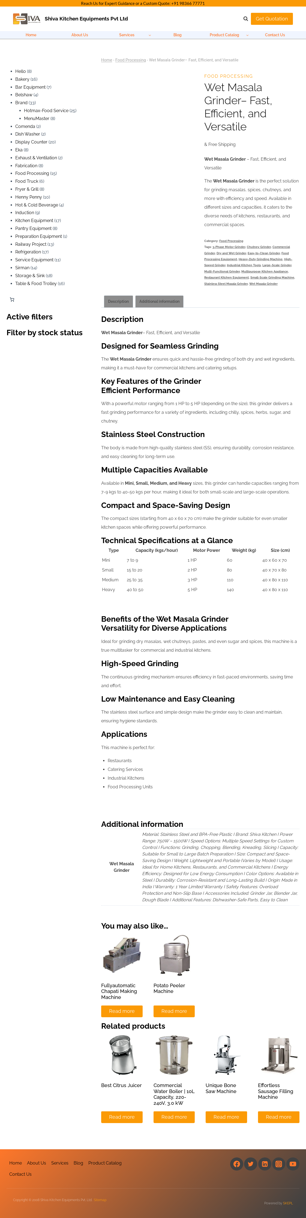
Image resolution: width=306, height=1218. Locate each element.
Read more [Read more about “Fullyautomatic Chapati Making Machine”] (122, 1011)
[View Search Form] (243, 18)
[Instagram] (278, 1164)
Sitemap (100, 1200)
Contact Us (275, 35)
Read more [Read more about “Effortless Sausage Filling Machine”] (279, 1117)
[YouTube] (292, 1164)
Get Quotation (272, 19)
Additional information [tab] (159, 301)
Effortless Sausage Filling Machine (275, 1091)
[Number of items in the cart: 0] (12, 299)
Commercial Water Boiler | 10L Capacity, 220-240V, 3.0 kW (174, 1094)
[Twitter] (250, 1164)
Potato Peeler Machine (169, 988)
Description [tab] (118, 301)
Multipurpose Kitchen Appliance (264, 271)
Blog (177, 35)
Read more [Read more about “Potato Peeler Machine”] (174, 1011)
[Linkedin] (264, 1164)
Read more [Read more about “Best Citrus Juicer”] (122, 1117)
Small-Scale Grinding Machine (272, 277)
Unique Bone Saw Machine (221, 1088)
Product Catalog (105, 1163)
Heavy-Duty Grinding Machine (261, 259)
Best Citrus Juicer (121, 1085)
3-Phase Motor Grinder (228, 247)
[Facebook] (236, 1164)
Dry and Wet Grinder (231, 253)
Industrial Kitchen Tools (244, 265)
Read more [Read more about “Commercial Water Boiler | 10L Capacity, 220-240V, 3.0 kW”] (174, 1117)
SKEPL (288, 1203)
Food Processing (130, 60)
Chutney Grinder (259, 247)
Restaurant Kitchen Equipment (226, 277)
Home (31, 35)
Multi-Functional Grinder (222, 271)
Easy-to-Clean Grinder (264, 253)
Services (59, 1163)
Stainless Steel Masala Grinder (226, 284)
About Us (79, 35)
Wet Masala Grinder (263, 284)
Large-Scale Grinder (276, 265)
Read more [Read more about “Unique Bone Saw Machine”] (226, 1117)
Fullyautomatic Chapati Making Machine (119, 991)
